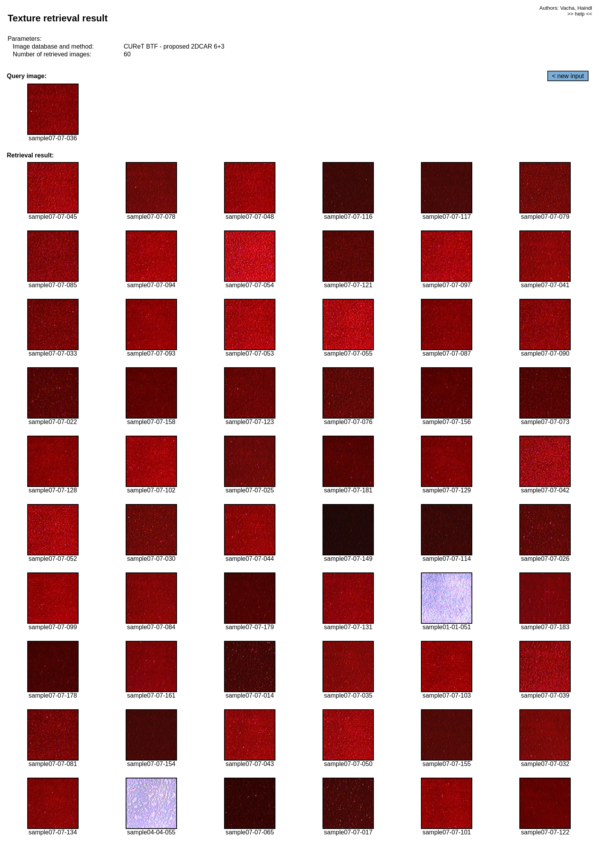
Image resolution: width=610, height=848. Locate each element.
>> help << (579, 14)
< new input (568, 76)
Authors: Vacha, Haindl (566, 8)
